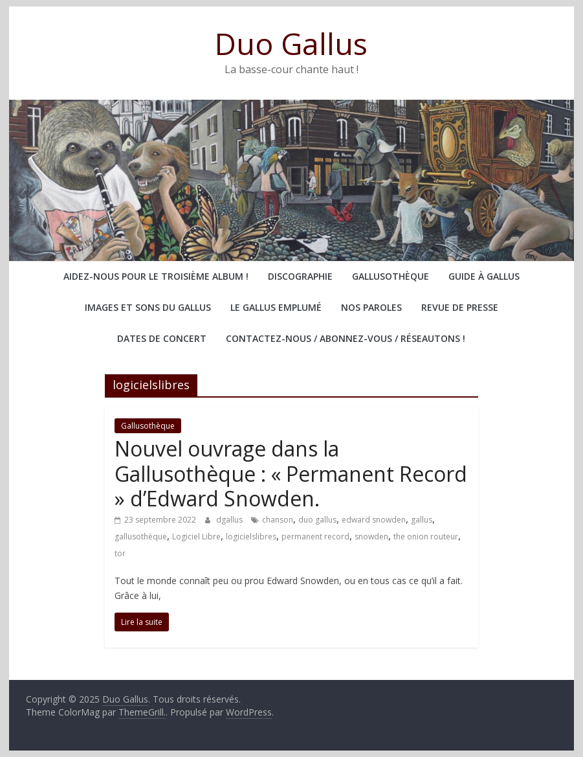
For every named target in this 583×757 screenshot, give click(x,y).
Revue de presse (459, 307)
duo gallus (317, 519)
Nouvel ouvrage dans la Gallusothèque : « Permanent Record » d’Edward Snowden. (291, 473)
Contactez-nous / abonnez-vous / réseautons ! (345, 338)
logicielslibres (251, 536)
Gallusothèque (390, 276)
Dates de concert (161, 338)
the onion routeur (425, 536)
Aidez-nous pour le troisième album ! (155, 276)
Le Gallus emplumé (276, 307)
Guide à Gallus (484, 276)
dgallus (230, 519)
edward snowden (374, 519)
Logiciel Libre (196, 536)
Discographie (300, 276)
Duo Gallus (291, 43)
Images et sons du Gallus (148, 307)
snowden (371, 536)
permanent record (315, 536)
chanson (277, 519)
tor (120, 553)
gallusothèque (141, 536)
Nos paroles (371, 307)
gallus (421, 519)
